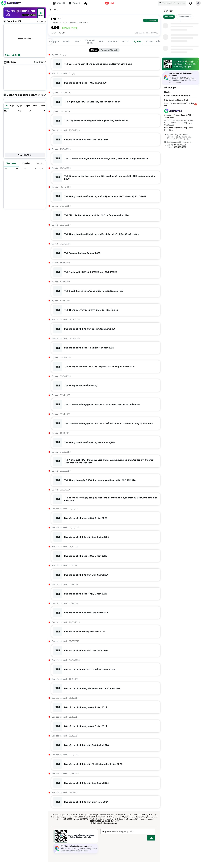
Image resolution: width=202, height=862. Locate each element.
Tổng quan (54, 41)
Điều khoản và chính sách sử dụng (104, 823)
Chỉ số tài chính (90, 41)
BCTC (101, 41)
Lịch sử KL (113, 41)
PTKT (78, 41)
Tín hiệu (149, 41)
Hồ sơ (125, 41)
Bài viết (66, 41)
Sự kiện (137, 41)
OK (151, 838)
